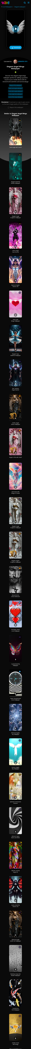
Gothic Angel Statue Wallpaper (15, 423)
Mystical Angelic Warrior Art (15, 285)
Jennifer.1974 (20, 61)
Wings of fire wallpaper (15, 85)
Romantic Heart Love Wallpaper (15, 630)
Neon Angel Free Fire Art (15, 251)
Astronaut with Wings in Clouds (15, 492)
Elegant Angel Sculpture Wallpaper (15, 216)
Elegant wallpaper (19, 7)
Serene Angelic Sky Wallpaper (15, 768)
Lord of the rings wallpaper (15, 97)
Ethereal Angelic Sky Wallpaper (15, 733)
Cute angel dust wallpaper (15, 94)
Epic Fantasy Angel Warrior (15, 389)
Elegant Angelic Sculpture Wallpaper (15, 561)
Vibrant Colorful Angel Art (15, 871)
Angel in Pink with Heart (15, 457)
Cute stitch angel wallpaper (15, 91)
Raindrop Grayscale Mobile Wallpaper (15, 974)
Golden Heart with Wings (15, 1043)
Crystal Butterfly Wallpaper (15, 664)
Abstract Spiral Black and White (15, 836)
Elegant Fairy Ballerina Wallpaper (15, 354)
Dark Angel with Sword (15, 147)
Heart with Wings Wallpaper (15, 320)
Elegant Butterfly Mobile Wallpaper (15, 182)
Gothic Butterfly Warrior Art (15, 905)
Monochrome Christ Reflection (15, 595)
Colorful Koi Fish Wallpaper (15, 1009)
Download (15, 48)
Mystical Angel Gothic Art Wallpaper (15, 940)
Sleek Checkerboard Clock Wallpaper (15, 699)
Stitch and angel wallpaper (15, 88)
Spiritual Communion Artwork (15, 802)
